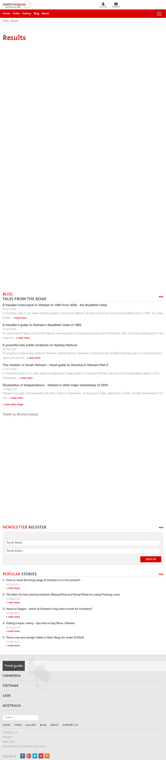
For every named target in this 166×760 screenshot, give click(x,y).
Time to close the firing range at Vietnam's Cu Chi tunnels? (43, 580)
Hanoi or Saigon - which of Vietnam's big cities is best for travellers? (49, 609)
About (54, 725)
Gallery (30, 725)
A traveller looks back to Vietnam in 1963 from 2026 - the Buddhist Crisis (55, 305)
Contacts (116, 5)
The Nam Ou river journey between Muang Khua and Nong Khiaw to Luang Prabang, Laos (63, 595)
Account (103, 5)
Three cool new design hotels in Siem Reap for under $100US (45, 638)
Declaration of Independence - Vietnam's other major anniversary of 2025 (55, 385)
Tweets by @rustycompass (20, 414)
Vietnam (10, 686)
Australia (12, 706)
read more (20, 318)
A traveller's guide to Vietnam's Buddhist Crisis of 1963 (42, 325)
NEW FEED (9, 741)
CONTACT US (10, 732)
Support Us (70, 725)
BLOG (24, 296)
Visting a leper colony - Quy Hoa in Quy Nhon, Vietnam (40, 623)
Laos (7, 696)
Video (18, 725)
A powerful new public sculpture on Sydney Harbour (40, 345)
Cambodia (12, 676)
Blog (43, 725)
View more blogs (13, 405)
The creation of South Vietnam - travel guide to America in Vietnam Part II (55, 365)
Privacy (8, 737)
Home (6, 725)
